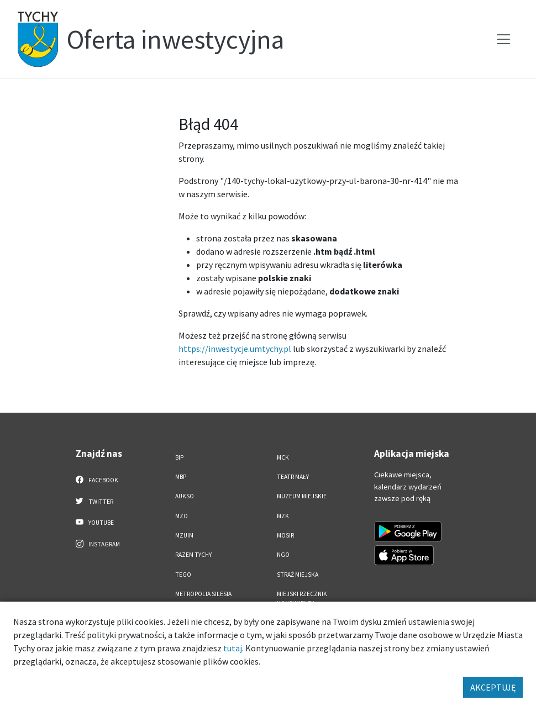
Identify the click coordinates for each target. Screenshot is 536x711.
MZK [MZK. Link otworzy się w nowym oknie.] (283, 516)
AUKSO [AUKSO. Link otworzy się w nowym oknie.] (184, 496)
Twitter (94, 501)
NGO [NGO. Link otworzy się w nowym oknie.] (283, 555)
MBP (180, 477)
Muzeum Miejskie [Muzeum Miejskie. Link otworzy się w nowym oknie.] (302, 496)
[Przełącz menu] (503, 39)
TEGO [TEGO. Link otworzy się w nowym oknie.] (183, 574)
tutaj (232, 648)
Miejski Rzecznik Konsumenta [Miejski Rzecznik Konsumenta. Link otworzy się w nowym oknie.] (302, 598)
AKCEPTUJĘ (493, 687)
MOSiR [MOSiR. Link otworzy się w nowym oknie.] (285, 535)
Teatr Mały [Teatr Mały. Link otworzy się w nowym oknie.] (293, 477)
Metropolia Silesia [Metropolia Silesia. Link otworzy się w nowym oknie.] (203, 594)
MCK (283, 457)
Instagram (98, 544)
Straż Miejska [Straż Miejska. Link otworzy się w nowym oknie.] (297, 574)
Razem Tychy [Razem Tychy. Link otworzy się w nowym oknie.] (193, 555)
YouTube (95, 522)
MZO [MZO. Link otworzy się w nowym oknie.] (181, 516)
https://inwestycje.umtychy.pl (234, 348)
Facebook (97, 479)
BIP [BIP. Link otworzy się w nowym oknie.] (179, 457)
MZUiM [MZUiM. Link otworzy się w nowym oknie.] (184, 535)
